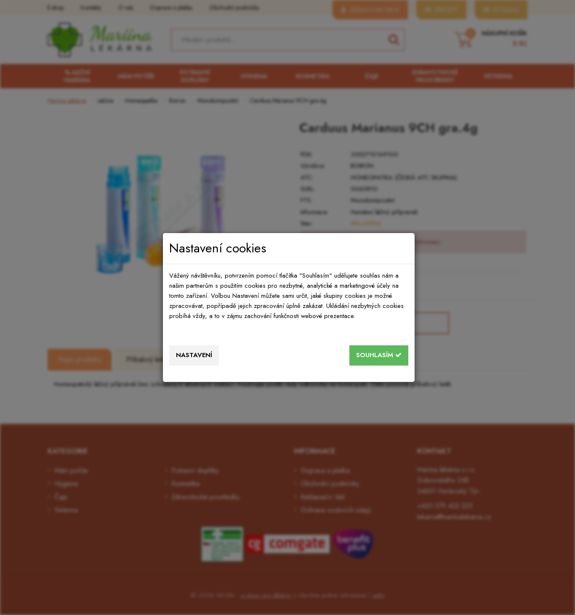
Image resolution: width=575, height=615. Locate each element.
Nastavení (194, 355)
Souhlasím (379, 355)
